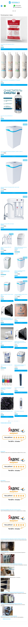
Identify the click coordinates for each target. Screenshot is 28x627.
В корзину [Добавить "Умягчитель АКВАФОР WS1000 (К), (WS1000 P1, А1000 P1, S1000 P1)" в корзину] (14, 156)
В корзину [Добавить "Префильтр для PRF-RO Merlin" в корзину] (21, 392)
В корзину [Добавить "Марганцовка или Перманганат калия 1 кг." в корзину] (7, 416)
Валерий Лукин (3, 451)
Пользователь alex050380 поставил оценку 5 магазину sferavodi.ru (11, 509)
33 (14, 421)
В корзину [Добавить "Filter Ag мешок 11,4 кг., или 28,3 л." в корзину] (21, 322)
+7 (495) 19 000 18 (18, 5)
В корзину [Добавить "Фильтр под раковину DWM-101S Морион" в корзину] (14, 229)
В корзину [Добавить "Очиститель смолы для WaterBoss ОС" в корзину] (14, 120)
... (3, 541)
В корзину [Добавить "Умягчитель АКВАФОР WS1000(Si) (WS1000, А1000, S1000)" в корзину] (21, 277)
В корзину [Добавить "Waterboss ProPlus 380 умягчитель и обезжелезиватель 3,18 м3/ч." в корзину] (21, 370)
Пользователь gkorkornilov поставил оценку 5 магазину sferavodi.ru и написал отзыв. (13, 538)
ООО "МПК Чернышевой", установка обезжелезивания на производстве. (11, 603)
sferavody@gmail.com (18, 7)
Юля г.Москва (3, 576)
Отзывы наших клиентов (6, 422)
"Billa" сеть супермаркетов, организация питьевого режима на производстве (12, 592)
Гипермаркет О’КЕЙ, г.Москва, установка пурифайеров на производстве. (11, 563)
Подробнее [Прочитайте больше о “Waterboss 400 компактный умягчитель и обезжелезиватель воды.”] (16, 253)
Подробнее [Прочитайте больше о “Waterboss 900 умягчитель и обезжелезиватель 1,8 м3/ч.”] (2, 276)
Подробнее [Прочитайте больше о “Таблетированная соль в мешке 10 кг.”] (2, 369)
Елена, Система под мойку (5, 551)
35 (17, 421)
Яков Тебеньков (3, 480)
